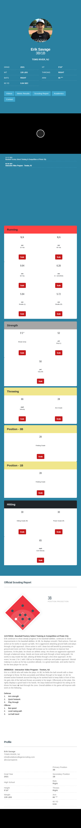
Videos (9, 93)
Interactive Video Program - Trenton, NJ (38, 165)
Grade (59, 419)
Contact (9, 99)
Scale (22, 257)
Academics (59, 93)
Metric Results (23, 93)
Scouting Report (41, 93)
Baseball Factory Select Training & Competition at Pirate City (41, 158)
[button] (40, 134)
